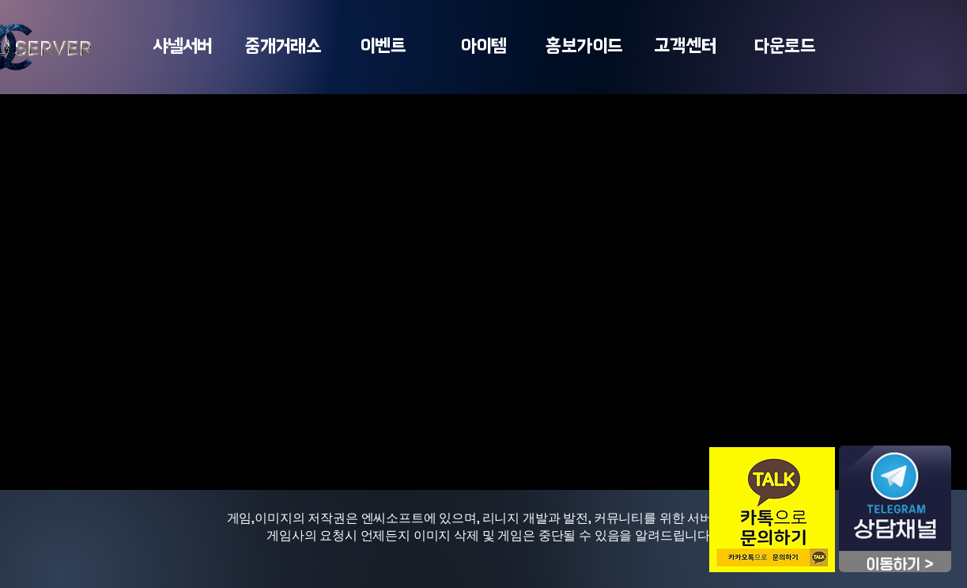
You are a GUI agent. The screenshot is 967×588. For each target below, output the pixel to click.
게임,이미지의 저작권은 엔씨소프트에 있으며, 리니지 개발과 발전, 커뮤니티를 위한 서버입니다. (490, 518)
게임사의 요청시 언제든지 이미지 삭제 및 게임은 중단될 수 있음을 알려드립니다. (489, 535)
